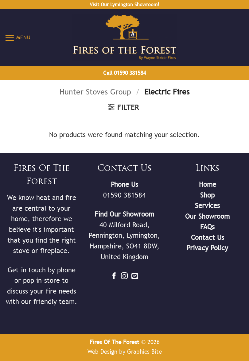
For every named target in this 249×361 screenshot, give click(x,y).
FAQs (207, 227)
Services (207, 205)
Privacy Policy (207, 248)
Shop (207, 195)
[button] (17, 38)
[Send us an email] (134, 276)
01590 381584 (124, 195)
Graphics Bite (144, 351)
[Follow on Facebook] (114, 276)
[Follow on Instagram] (124, 276)
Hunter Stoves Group (95, 91)
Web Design (102, 351)
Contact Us (207, 237)
